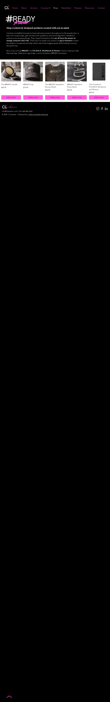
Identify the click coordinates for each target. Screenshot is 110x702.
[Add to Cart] (11, 97)
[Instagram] (98, 109)
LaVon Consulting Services (38, 114)
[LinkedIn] (106, 109)
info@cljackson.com (10, 111)
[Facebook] (102, 109)
